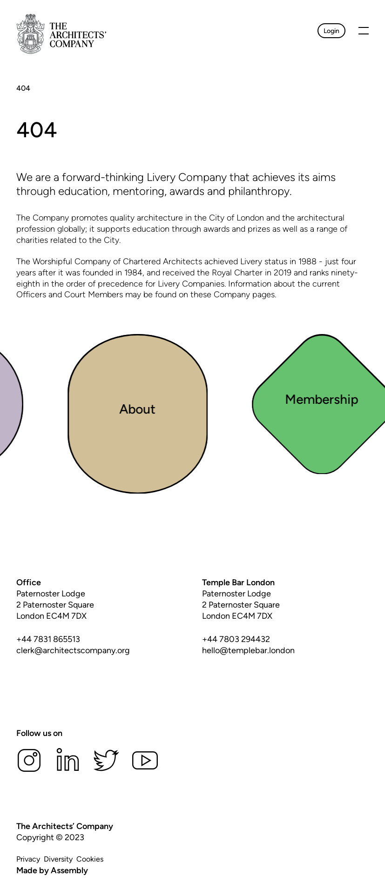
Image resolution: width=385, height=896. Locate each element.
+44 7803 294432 (236, 639)
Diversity (58, 859)
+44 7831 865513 (48, 639)
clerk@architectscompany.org (73, 650)
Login (331, 31)
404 (23, 88)
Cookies (89, 859)
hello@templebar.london (248, 650)
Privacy (28, 859)
